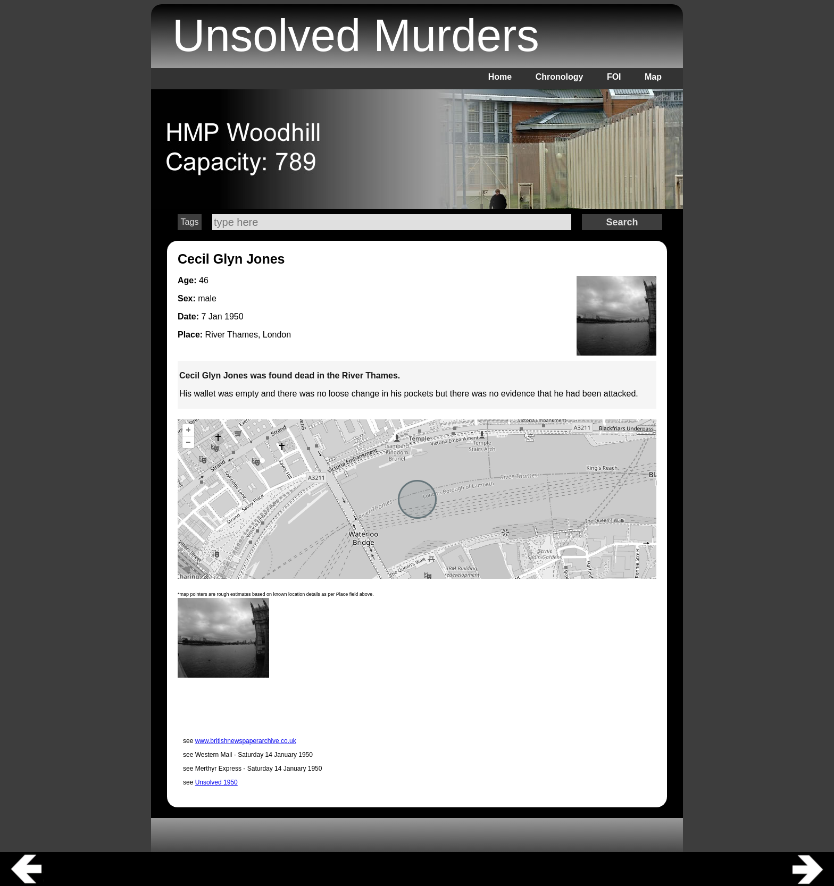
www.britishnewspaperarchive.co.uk (245, 741)
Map (653, 76)
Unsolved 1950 (216, 782)
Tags (190, 221)
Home (500, 76)
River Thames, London (248, 334)
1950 (234, 316)
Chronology (559, 76)
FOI (614, 76)
